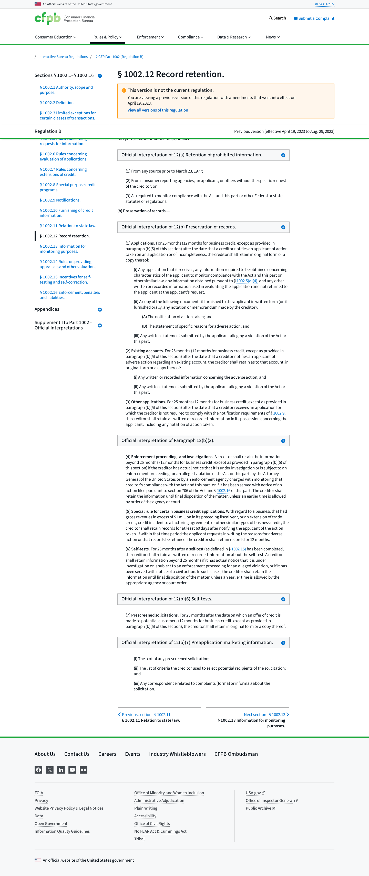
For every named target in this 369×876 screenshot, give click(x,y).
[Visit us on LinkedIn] (61, 769)
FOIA (39, 793)
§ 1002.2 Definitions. (58, 103)
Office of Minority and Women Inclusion (169, 793)
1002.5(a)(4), (247, 281)
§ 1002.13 (264, 715)
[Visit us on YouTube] (72, 769)
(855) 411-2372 (324, 4)
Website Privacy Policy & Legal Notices (69, 808)
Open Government (51, 824)
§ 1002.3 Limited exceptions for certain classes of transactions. (68, 115)
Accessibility (145, 816)
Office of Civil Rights (152, 824)
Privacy (41, 801)
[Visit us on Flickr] (83, 769)
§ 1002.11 (146, 715)
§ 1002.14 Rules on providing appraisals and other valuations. (68, 264)
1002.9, (279, 413)
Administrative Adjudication (159, 801)
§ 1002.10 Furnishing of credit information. (66, 213)
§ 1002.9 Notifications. (60, 200)
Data (39, 816)
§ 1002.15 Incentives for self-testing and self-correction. (65, 279)
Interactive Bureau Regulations (63, 56)
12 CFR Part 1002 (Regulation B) (119, 56)
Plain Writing (145, 808)
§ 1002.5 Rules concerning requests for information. (63, 141)
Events (132, 754)
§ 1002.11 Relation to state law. (68, 226)
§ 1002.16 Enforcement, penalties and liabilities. (70, 295)
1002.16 (223, 491)
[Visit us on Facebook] (38, 769)
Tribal (139, 839)
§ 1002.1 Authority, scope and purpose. (66, 90)
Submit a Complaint (314, 18)
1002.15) (238, 549)
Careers (107, 754)
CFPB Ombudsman (236, 754)
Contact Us (76, 754)
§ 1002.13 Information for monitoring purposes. (63, 249)
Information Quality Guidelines (62, 831)
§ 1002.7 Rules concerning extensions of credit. (63, 172)
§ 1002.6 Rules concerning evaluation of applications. (63, 156)
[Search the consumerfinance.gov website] (277, 19)
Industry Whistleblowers (177, 754)
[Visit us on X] (50, 769)
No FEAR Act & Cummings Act (160, 831)
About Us (45, 754)
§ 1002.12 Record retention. (65, 236)
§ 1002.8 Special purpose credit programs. (68, 187)
